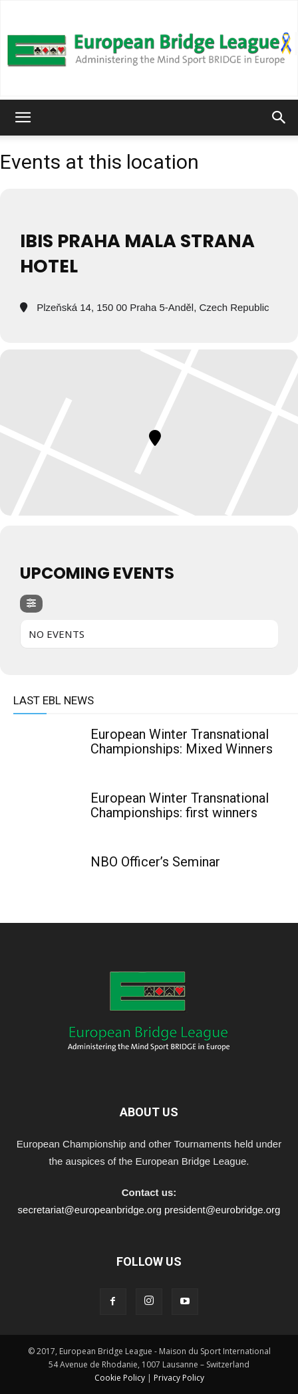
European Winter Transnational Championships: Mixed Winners (181, 741)
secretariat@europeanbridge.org (90, 1209)
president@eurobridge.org (222, 1209)
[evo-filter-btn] (31, 604)
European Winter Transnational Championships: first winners (179, 805)
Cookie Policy (119, 1377)
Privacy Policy (179, 1377)
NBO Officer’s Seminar (155, 862)
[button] (22, 118)
